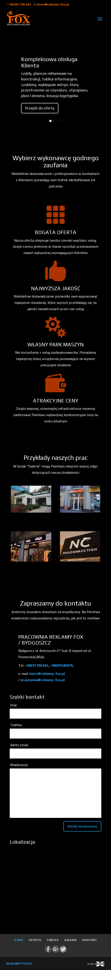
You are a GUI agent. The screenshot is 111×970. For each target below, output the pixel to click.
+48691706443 (36, 665)
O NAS (18, 940)
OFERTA (35, 940)
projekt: (96, 964)
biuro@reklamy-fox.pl (51, 4)
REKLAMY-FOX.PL (19, 963)
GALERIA (70, 940)
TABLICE (52, 940)
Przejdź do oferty (40, 108)
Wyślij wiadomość (82, 826)
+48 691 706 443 (18, 4)
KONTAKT (89, 940)
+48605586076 (61, 665)
